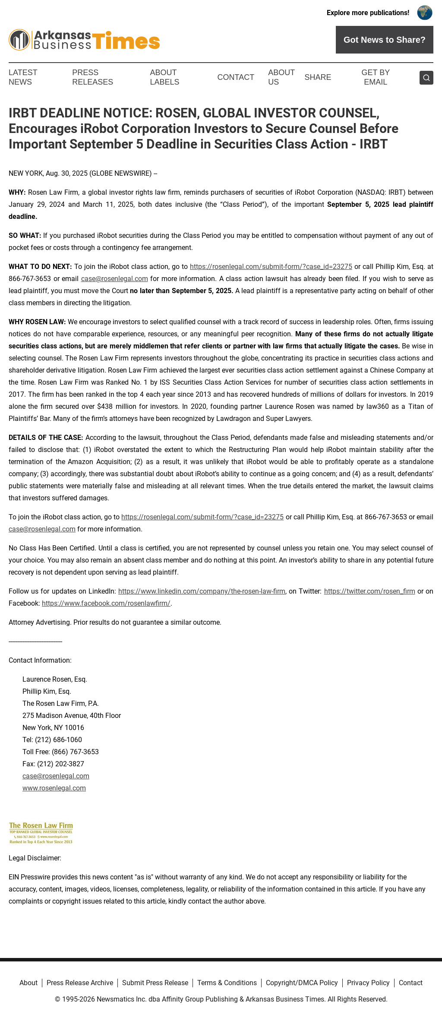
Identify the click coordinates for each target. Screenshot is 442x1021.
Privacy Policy (368, 983)
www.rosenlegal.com (54, 788)
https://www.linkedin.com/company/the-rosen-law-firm (201, 591)
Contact (235, 77)
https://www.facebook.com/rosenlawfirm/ (106, 603)
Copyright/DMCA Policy (302, 983)
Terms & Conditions (227, 983)
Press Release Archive (80, 983)
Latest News (23, 77)
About (28, 983)
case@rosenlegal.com (114, 279)
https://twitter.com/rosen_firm (369, 591)
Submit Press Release (155, 983)
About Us (281, 77)
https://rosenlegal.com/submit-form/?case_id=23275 (271, 266)
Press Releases (92, 77)
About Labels (165, 77)
